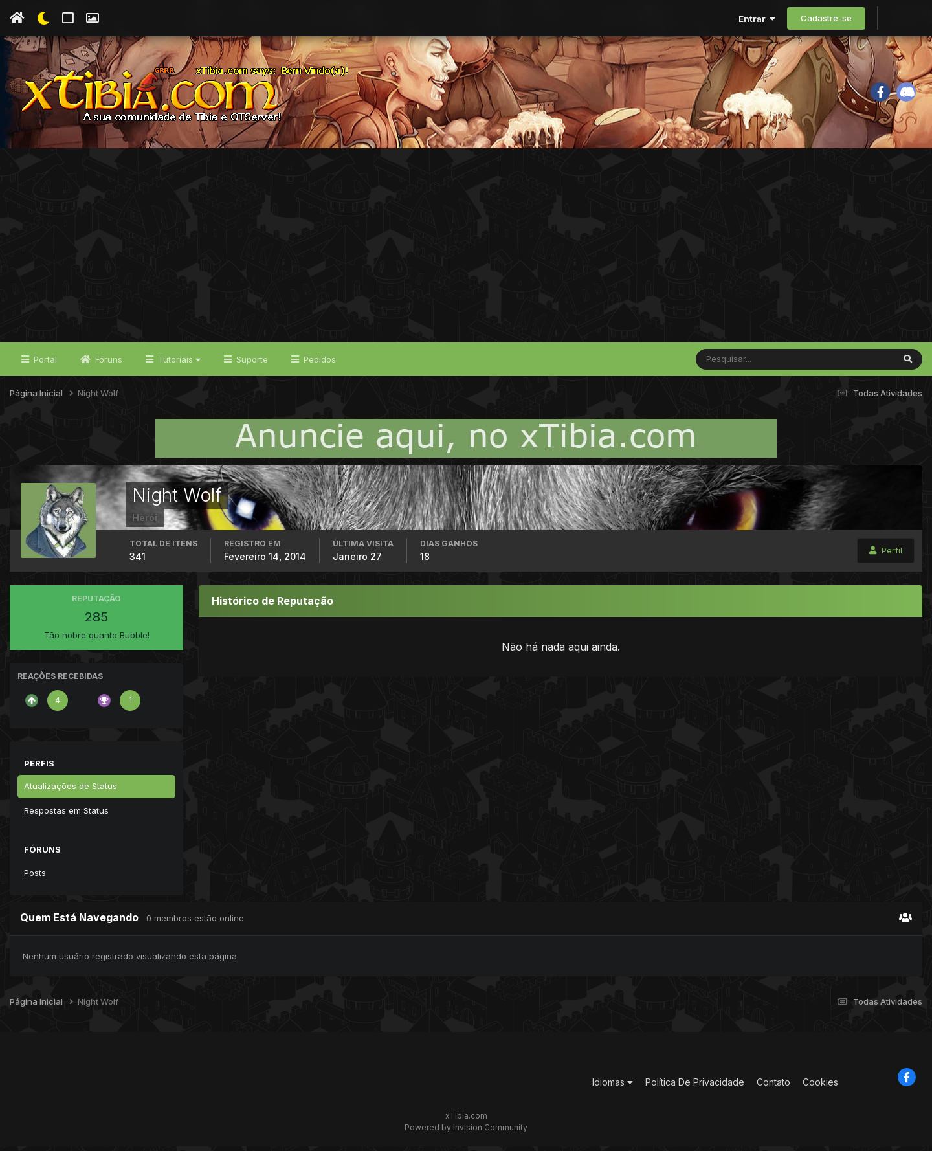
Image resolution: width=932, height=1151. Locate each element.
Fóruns (107, 364)
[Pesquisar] (738, 363)
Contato (773, 1087)
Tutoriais (178, 364)
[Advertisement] (466, 250)
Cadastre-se (826, 18)
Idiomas (612, 1087)
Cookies (820, 1087)
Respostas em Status (66, 815)
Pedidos (318, 364)
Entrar (756, 19)
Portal (44, 364)
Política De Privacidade (694, 1087)
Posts (35, 877)
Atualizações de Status (70, 790)
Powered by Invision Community (466, 1132)
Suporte (251, 364)
